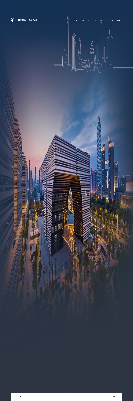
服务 (82, 20)
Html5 (89, 20)
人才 (112, 20)
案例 (76, 20)
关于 (106, 20)
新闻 (100, 20)
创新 (94, 20)
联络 (118, 20)
